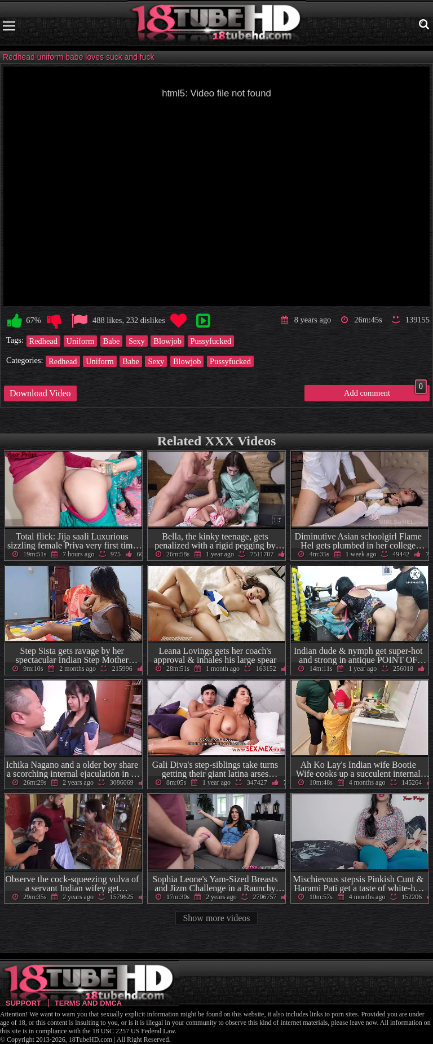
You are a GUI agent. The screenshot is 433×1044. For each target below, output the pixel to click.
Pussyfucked (211, 341)
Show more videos (216, 918)
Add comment (385, 391)
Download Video (40, 393)
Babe (111, 341)
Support (23, 1003)
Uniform (81, 341)
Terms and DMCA (88, 1003)
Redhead (43, 341)
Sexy (137, 341)
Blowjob (167, 341)
